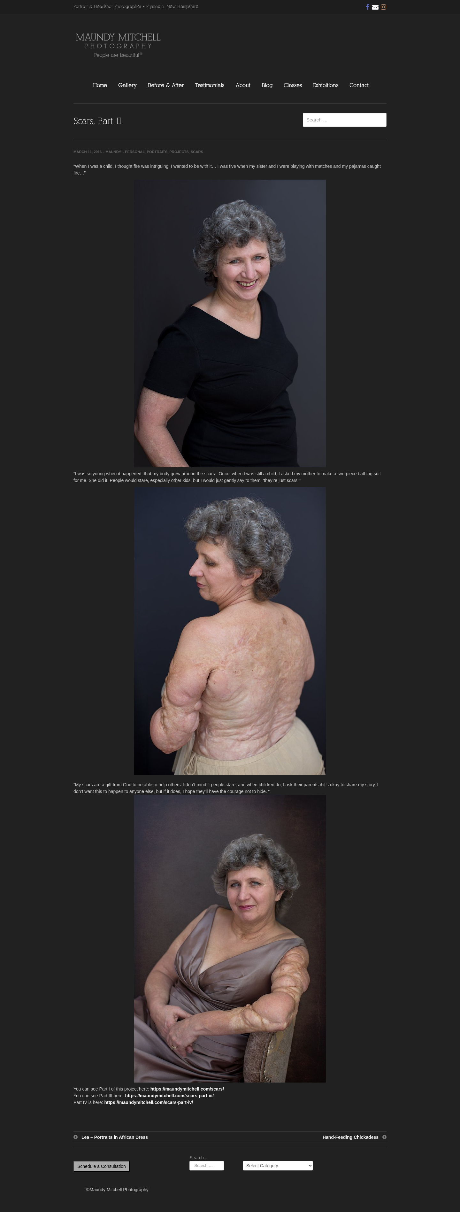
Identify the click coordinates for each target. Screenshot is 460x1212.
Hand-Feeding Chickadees (351, 1137)
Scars (197, 152)
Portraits (157, 152)
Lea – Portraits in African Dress (114, 1137)
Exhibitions (325, 85)
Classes (293, 85)
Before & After (166, 85)
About (242, 85)
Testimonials (209, 85)
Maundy (113, 152)
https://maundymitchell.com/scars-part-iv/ (148, 1102)
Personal (135, 152)
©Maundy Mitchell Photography (117, 1189)
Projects (178, 152)
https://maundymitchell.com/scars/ (187, 1089)
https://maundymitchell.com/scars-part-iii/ (169, 1095)
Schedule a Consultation (101, 1166)
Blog (267, 85)
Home (100, 85)
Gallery (127, 85)
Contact (359, 85)
